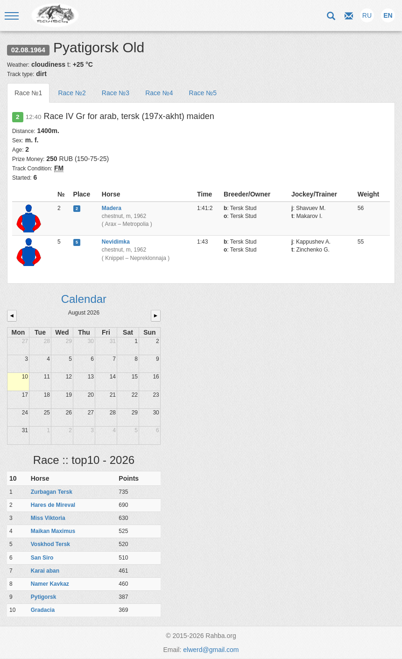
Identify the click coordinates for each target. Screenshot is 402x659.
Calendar (83, 299)
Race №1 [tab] (28, 93)
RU (367, 15)
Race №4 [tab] (159, 93)
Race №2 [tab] (71, 93)
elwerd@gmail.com (211, 649)
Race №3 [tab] (115, 93)
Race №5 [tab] (203, 93)
